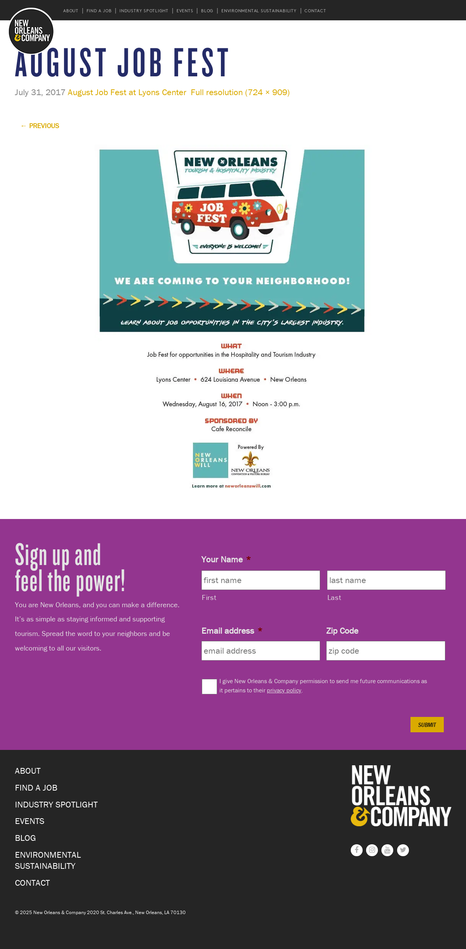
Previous (39, 125)
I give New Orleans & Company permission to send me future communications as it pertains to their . (323, 685)
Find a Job (99, 10)
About (70, 10)
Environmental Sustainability (259, 10)
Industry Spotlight (143, 10)
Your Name (226, 559)
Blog (207, 10)
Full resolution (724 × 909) (240, 92)
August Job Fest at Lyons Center (127, 92)
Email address (231, 630)
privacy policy (284, 690)
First (209, 597)
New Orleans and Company (31, 31)
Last (334, 597)
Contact (315, 10)
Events (185, 10)
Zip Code (342, 630)
